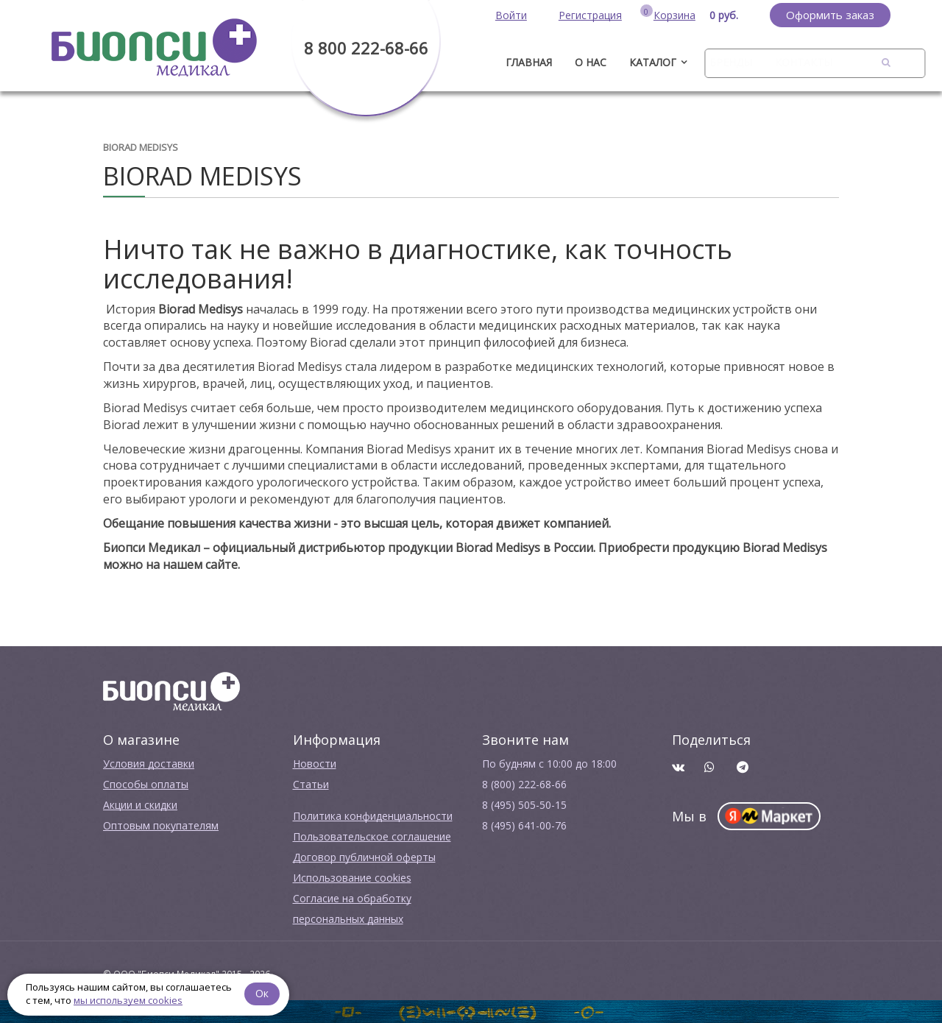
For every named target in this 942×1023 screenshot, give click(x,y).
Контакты (803, 62)
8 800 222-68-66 (366, 48)
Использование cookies (352, 878)
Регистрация (590, 15)
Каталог (652, 62)
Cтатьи (311, 784)
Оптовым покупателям (161, 825)
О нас (590, 62)
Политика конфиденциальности (373, 816)
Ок (262, 993)
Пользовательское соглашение (372, 836)
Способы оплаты (145, 784)
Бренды (730, 62)
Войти (511, 15)
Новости (314, 764)
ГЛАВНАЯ (529, 62)
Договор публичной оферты (364, 857)
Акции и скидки (140, 805)
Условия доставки (148, 764)
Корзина (674, 15)
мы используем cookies (128, 1000)
